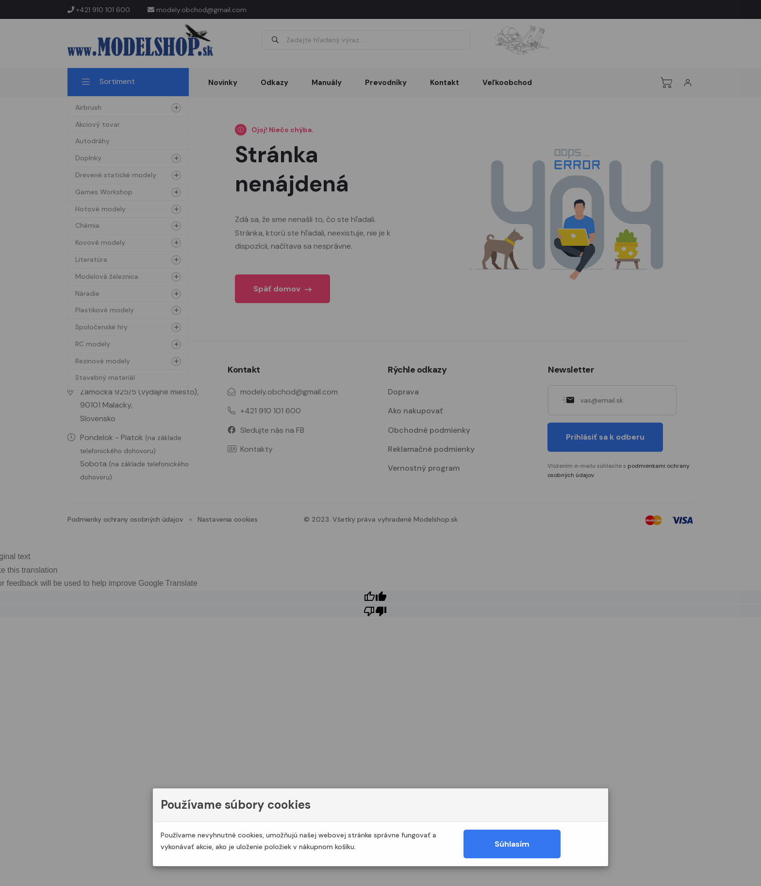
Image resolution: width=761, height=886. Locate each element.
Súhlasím (512, 844)
